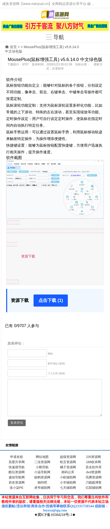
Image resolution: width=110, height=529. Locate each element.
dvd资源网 (93, 479)
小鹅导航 (42, 474)
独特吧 (42, 490)
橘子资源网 (68, 474)
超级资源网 (68, 464)
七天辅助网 (68, 495)
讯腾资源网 (94, 485)
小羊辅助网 (68, 490)
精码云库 (67, 479)
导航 (55, 37)
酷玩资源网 (17, 479)
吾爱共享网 (17, 469)
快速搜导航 (17, 474)
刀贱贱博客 (94, 490)
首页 (13, 47)
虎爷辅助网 (42, 495)
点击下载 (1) (50, 300)
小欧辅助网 (68, 485)
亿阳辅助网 (94, 495)
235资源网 (93, 464)
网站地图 (42, 464)
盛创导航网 (17, 485)
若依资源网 (17, 490)
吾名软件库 (94, 474)
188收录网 (93, 469)
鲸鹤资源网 (42, 485)
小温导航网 (42, 479)
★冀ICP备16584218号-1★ (55, 522)
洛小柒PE (16, 495)
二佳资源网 (42, 469)
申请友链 (16, 464)
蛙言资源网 (68, 469)
